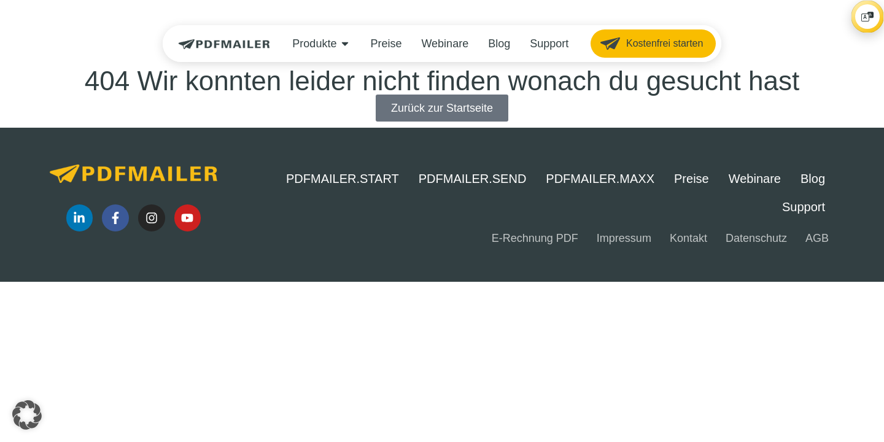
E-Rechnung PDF (535, 238)
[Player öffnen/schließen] (855, 84)
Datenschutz (756, 238)
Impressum (624, 238)
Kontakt (688, 238)
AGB (817, 238)
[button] (27, 415)
